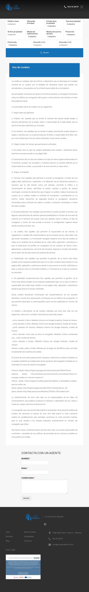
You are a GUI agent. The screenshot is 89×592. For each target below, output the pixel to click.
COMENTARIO (28, 478)
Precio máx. (12, 42)
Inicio (8, 532)
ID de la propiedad (15, 32)
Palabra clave (13, 21)
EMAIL (24, 468)
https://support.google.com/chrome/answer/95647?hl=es (47, 370)
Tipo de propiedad (73, 21)
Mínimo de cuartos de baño (53, 33)
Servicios (9, 536)
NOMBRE (25, 459)
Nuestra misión (30, 532)
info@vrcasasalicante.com (63, 544)
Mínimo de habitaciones (32, 33)
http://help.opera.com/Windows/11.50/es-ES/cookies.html (46, 391)
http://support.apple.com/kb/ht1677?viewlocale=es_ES (45, 388)
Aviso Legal (10, 550)
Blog (7, 541)
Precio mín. (70, 32)
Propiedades (29, 536)
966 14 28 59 (73, 7)
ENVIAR (26, 498)
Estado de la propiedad (51, 22)
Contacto (28, 541)
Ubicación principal (31, 22)
